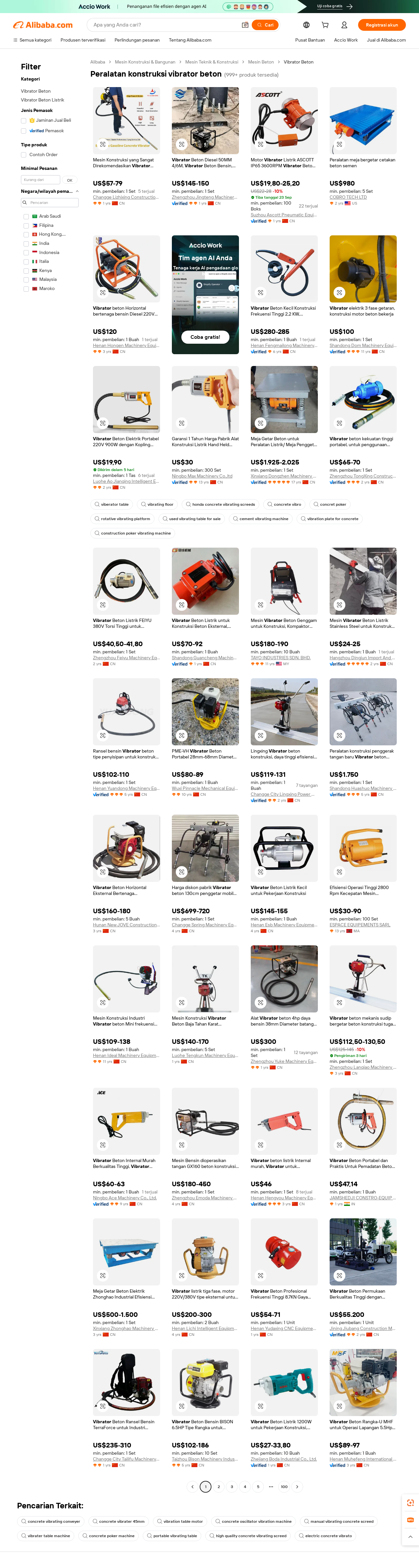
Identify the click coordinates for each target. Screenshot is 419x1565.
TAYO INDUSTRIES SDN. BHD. (281, 657)
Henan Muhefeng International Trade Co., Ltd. (363, 1459)
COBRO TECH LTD (348, 197)
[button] (410, 1536)
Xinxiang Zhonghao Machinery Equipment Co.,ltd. (126, 1328)
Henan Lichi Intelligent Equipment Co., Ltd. (205, 1328)
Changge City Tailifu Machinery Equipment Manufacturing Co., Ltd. (126, 1459)
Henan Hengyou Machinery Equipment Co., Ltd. (284, 1197)
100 (284, 1486)
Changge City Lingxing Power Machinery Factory (284, 794)
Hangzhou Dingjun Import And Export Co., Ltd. (363, 657)
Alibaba (97, 61)
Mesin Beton (261, 61)
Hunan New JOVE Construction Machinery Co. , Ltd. (126, 924)
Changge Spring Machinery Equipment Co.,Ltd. (205, 924)
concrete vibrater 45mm (119, 1521)
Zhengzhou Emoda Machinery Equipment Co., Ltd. (205, 1197)
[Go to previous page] (192, 1487)
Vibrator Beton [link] (299, 61)
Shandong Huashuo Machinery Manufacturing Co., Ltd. (363, 788)
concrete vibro (284, 504)
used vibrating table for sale (192, 518)
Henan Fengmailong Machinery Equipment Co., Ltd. (284, 345)
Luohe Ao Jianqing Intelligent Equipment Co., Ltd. (126, 481)
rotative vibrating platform (122, 518)
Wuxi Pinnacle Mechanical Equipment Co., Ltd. (205, 788)
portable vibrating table (172, 1535)
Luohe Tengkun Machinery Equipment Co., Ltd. (205, 1055)
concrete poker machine (108, 1535)
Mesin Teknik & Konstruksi (211, 61)
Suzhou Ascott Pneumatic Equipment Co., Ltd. (284, 214)
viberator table (112, 504)
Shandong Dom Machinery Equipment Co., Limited (363, 345)
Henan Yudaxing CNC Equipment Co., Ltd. (284, 1328)
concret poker (330, 504)
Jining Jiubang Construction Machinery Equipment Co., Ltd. (363, 1328)
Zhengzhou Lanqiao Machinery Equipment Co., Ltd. (363, 1067)
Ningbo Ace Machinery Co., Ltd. (125, 1197)
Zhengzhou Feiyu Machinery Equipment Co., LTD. (126, 657)
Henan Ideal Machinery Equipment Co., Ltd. (126, 1055)
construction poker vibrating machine (133, 533)
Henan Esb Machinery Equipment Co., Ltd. (284, 924)
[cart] (335, 25)
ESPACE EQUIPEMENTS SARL (360, 924)
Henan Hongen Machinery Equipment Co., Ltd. (126, 345)
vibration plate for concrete (329, 518)
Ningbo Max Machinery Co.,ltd (202, 476)
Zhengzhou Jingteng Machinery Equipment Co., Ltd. (205, 197)
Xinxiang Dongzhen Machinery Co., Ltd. (284, 476)
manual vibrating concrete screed (338, 1521)
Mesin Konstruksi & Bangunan (145, 61)
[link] (410, 1502)
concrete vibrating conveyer (50, 1521)
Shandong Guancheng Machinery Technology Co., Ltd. (205, 657)
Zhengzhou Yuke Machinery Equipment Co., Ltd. (284, 1061)
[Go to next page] (297, 1487)
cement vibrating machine (260, 518)
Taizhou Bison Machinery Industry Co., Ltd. (205, 1459)
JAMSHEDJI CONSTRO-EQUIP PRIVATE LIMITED (363, 1197)
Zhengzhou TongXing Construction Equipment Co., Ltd (363, 476)
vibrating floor (157, 504)
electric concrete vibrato (325, 1535)
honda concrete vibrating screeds (220, 504)
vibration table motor (180, 1521)
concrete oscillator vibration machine (253, 1521)
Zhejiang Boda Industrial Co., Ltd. (284, 1459)
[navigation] (49, 775)
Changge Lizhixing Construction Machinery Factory (126, 197)
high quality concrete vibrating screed (248, 1535)
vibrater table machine (45, 1535)
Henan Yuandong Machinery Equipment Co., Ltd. (126, 788)
